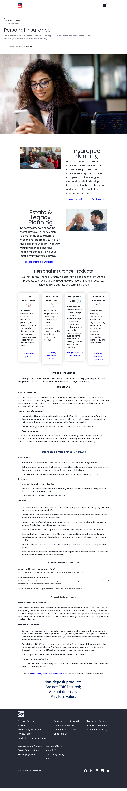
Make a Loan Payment (97, 721)
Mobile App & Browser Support (33, 738)
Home (6, 18)
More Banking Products (97, 725)
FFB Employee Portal (28, 754)
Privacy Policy (25, 734)
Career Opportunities (28, 750)
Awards (49, 758)
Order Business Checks (65, 729)
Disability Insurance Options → (52, 355)
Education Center (54, 746)
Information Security (96, 729)
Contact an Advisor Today (21, 46)
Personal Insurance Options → (98, 356)
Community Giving (55, 754)
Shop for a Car (61, 734)
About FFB (51, 750)
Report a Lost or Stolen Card (68, 721)
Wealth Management (12, 21)
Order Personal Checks (65, 725)
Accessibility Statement (30, 729)
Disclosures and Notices (30, 746)
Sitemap (22, 725)
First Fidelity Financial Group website (48, 673)
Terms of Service (26, 721)
